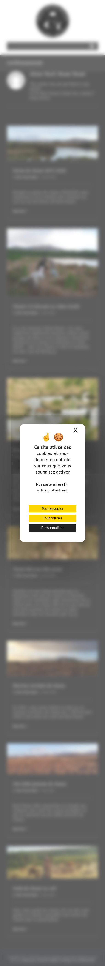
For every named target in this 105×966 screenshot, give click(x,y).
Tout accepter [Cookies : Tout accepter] (52, 508)
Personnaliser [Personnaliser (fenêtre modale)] (52, 528)
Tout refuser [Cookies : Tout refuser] (52, 518)
